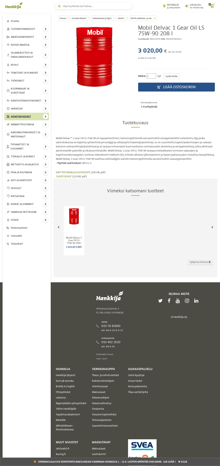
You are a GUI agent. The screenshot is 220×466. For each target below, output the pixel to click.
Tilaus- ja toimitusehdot (105, 375)
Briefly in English (65, 386)
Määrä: (142, 76)
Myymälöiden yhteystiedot (71, 403)
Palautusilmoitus (101, 403)
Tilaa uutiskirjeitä (138, 392)
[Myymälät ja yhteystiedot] (171, 6)
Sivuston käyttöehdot (104, 414)
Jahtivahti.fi (62, 448)
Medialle (61, 420)
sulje (182, 461)
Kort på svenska (65, 381)
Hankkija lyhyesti (65, 375)
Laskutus (61, 397)
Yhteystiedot (63, 392)
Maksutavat (99, 392)
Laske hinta (172, 76)
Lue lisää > (169, 461)
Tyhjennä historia (200, 262)
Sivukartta (98, 409)
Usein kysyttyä (136, 375)
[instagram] (188, 300)
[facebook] (170, 300)
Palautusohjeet (100, 397)
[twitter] (161, 300)
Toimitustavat (100, 386)
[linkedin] (197, 300)
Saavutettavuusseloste (105, 425)
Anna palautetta (137, 386)
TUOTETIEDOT (64, 176)
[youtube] (179, 300)
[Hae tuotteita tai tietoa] (93, 6)
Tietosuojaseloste (102, 420)
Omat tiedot (135, 381)
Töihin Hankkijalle (66, 409)
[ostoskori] (212, 6)
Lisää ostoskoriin (176, 87)
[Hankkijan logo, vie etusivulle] (14, 5)
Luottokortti (99, 454)
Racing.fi (61, 454)
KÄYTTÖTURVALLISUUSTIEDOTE (73, 172)
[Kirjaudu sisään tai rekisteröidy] (194, 6)
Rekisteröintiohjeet (103, 381)
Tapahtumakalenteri (68, 414)
